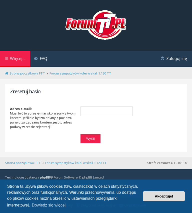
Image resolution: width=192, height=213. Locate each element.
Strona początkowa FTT (22, 162)
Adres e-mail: (21, 108)
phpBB (45, 177)
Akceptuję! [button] (164, 196)
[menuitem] (40, 59)
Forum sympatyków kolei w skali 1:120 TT (76, 162)
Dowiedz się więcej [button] (49, 205)
